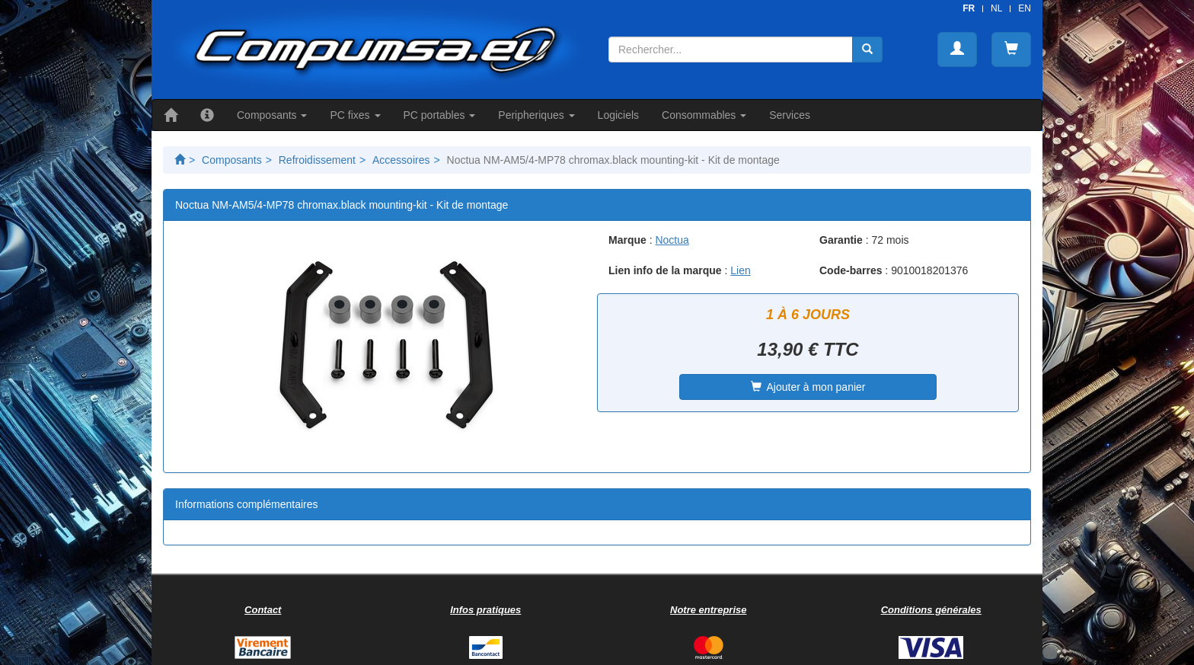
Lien (740, 270)
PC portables (440, 115)
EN (1024, 8)
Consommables (704, 115)
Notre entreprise (708, 609)
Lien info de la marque (665, 270)
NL (996, 8)
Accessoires (400, 160)
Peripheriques (536, 115)
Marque (627, 240)
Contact (262, 609)
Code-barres (850, 270)
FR (969, 8)
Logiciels (618, 115)
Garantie (841, 240)
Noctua (671, 240)
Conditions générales (931, 609)
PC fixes (355, 115)
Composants (272, 115)
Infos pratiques (485, 609)
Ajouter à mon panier (808, 387)
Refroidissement (317, 160)
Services (789, 115)
